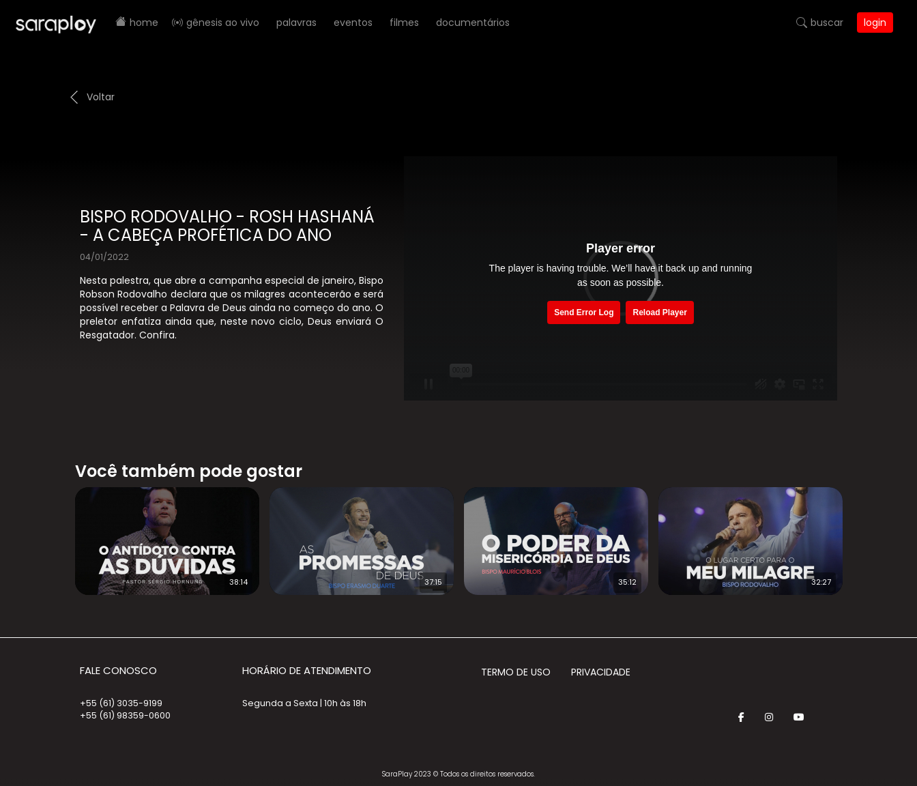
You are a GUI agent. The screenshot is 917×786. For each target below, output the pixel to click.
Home (144, 22)
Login (875, 22)
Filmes (404, 22)
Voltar (101, 97)
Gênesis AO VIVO (222, 22)
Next (864, 532)
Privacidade (600, 672)
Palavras (296, 22)
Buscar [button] (827, 22)
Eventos (353, 22)
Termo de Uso (516, 672)
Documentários (473, 22)
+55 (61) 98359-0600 (125, 715)
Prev (55, 532)
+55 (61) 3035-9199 (121, 703)
